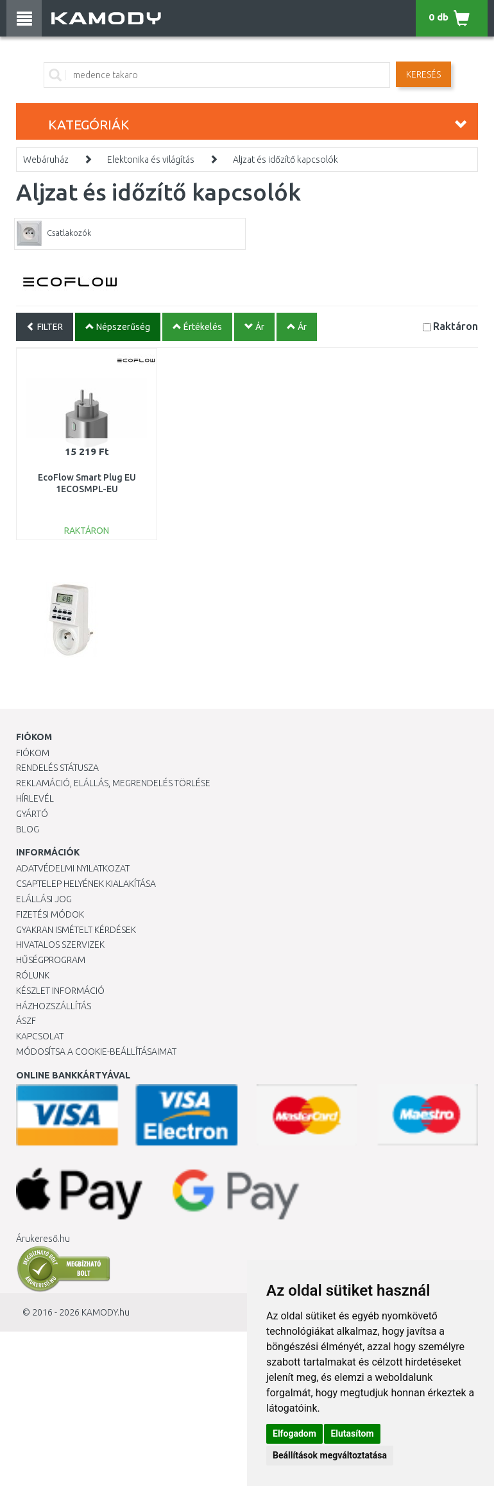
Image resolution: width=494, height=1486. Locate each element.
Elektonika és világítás (150, 159)
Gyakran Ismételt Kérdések (76, 930)
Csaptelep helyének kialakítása (86, 884)
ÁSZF (26, 1021)
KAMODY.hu (105, 1312)
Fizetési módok (50, 914)
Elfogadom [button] (294, 1433)
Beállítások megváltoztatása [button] (330, 1455)
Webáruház (46, 159)
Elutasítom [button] (351, 1433)
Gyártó (32, 814)
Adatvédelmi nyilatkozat (73, 868)
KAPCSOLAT (40, 1036)
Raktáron (455, 326)
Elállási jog (44, 899)
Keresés (423, 74)
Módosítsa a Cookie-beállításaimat (96, 1051)
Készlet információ (60, 991)
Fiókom (32, 753)
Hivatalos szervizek (60, 944)
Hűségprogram (50, 960)
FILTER (44, 327)
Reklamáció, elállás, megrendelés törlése (113, 783)
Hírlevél (35, 798)
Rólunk (32, 975)
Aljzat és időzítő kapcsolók (285, 159)
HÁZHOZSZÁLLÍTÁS (53, 1006)
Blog (27, 829)
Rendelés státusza (57, 768)
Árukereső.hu (43, 1239)
